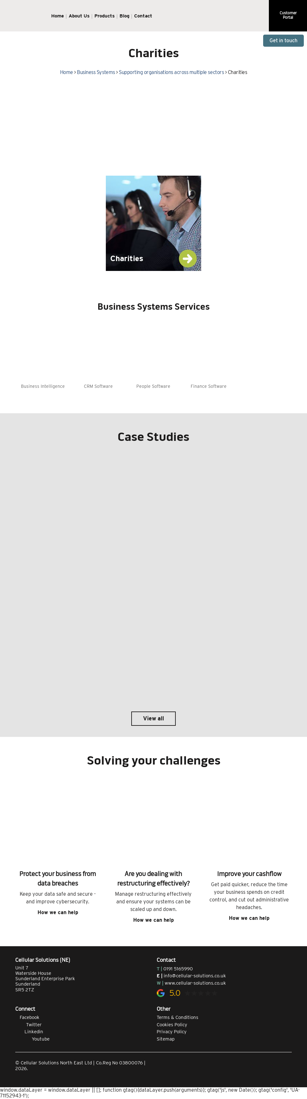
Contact (143, 16)
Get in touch (283, 40)
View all (153, 718)
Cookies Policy (172, 1025)
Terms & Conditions (177, 1017)
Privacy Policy (172, 1032)
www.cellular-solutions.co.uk (195, 983)
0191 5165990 (178, 969)
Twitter (28, 1025)
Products (104, 16)
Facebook (27, 1017)
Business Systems (96, 72)
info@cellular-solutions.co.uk (195, 976)
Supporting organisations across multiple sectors (171, 72)
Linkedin (29, 1032)
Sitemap (165, 1039)
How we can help (58, 912)
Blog (124, 16)
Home (57, 16)
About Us (79, 16)
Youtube (32, 1039)
